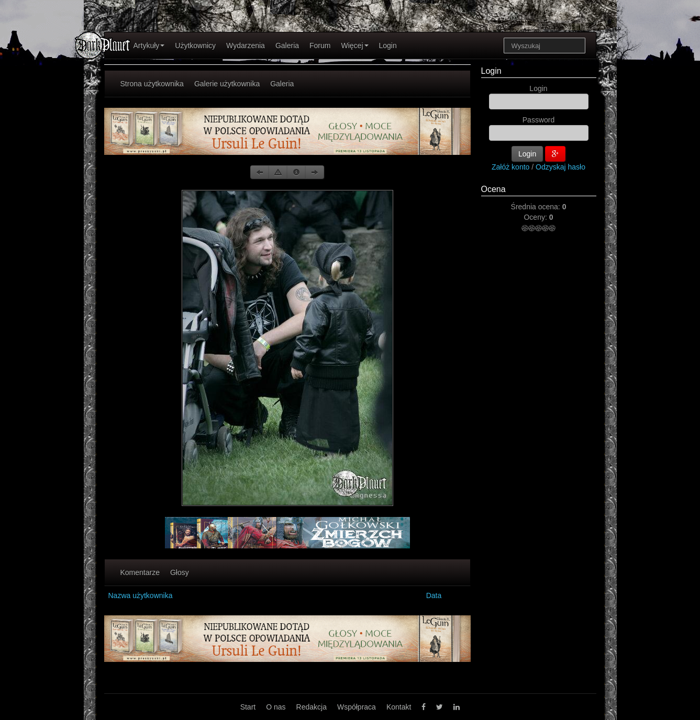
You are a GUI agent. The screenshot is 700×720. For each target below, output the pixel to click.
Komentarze (140, 572)
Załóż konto (510, 167)
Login (388, 45)
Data (434, 595)
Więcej (354, 45)
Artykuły (149, 45)
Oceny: (536, 217)
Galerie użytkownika (227, 84)
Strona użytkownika (152, 84)
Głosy (179, 572)
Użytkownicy (195, 45)
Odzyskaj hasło (560, 167)
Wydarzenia (245, 45)
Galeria (287, 45)
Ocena (493, 189)
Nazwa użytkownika (140, 595)
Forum (319, 45)
